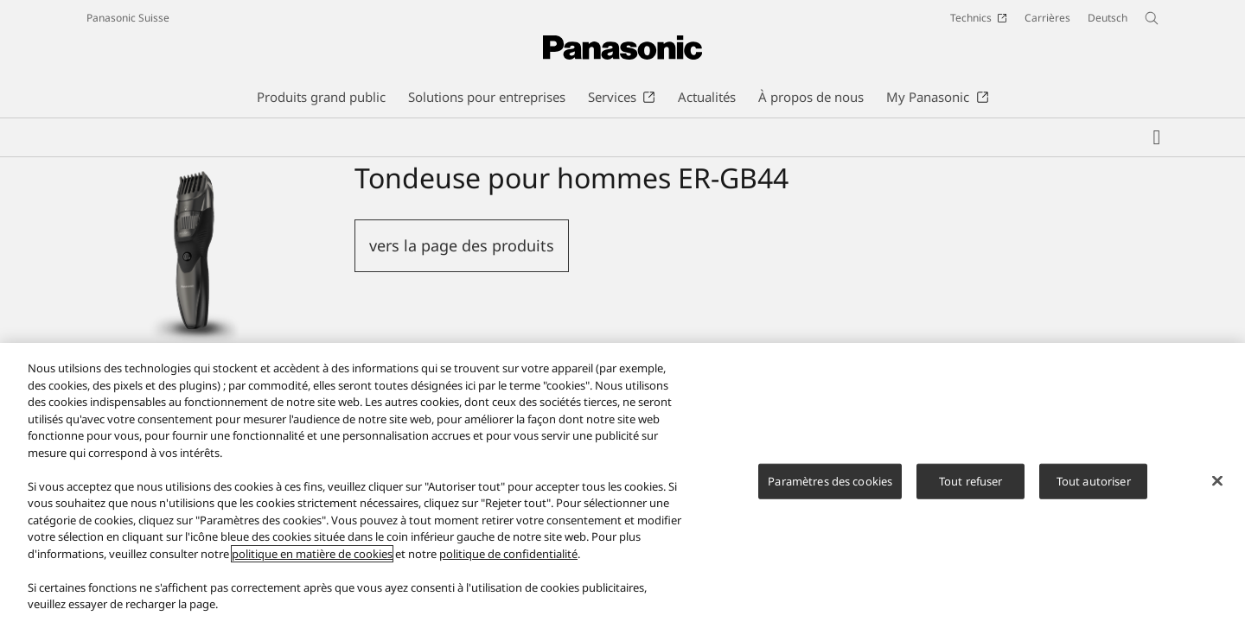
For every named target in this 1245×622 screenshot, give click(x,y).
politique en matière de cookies (312, 560)
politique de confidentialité (508, 560)
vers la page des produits (461, 245)
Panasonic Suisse (127, 17)
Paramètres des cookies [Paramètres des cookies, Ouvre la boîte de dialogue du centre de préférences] (830, 486)
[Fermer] (1217, 486)
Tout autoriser (1094, 486)
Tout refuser (971, 486)
